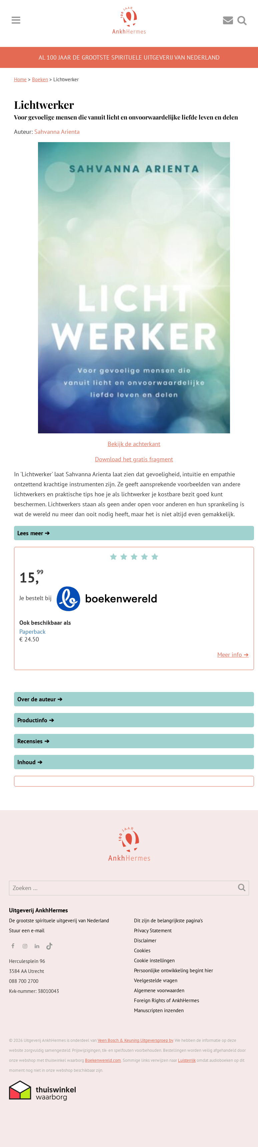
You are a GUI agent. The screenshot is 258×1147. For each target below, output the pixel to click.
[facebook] (12, 946)
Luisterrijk (187, 1060)
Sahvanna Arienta (57, 131)
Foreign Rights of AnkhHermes (166, 1000)
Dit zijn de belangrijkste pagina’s (168, 920)
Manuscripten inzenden (159, 1010)
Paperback (32, 631)
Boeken (40, 79)
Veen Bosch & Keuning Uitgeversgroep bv (135, 1040)
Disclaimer (145, 940)
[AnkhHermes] (19, 843)
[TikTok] (48, 946)
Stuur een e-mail (26, 930)
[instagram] (24, 946)
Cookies (142, 950)
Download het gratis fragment (134, 459)
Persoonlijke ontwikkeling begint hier (173, 970)
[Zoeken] (241, 887)
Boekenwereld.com (103, 1060)
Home (20, 79)
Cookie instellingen (154, 960)
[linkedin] (37, 946)
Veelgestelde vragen (155, 980)
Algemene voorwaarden (159, 990)
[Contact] (228, 19)
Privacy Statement (153, 930)
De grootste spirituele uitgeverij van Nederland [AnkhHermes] (59, 920)
